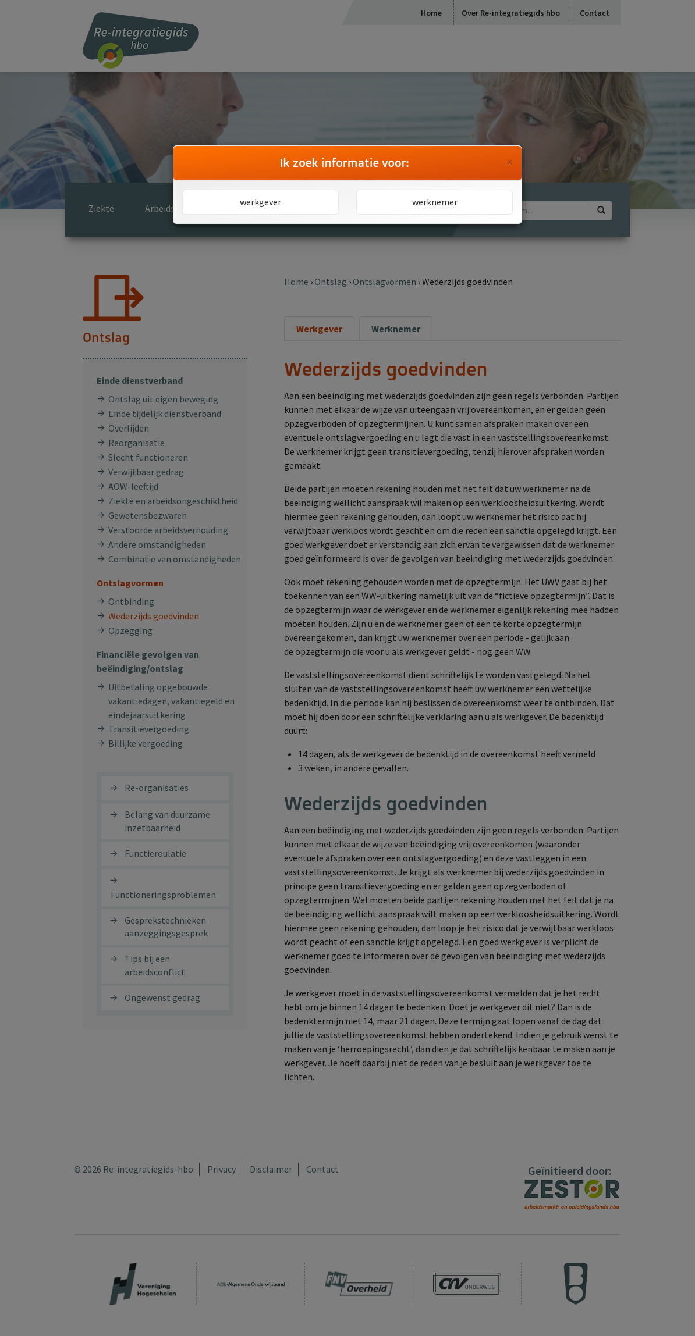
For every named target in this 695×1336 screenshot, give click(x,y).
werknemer (435, 202)
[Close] (509, 162)
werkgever (260, 202)
